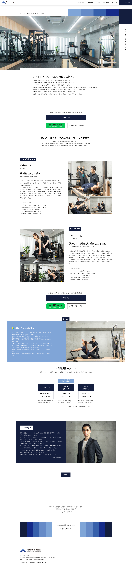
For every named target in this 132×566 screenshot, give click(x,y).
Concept (81, 2)
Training (90, 2)
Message (106, 2)
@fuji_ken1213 (66, 532)
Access (114, 2)
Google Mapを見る (65, 515)
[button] (123, 65)
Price (98, 2)
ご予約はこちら (125, 2)
